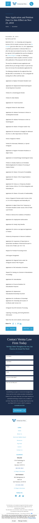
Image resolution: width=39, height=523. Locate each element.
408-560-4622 (19, 468)
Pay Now (19, 444)
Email (7, 372)
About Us (19, 434)
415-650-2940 (19, 485)
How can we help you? (11, 382)
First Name (8, 356)
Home (19, 431)
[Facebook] (16, 496)
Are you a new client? (11, 377)
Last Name (8, 361)
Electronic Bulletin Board (19, 437)
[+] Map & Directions (19, 472)
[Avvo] (19, 496)
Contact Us (19, 450)
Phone (7, 367)
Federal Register (12, 56)
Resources (19, 441)
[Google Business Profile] (23, 496)
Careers (19, 447)
